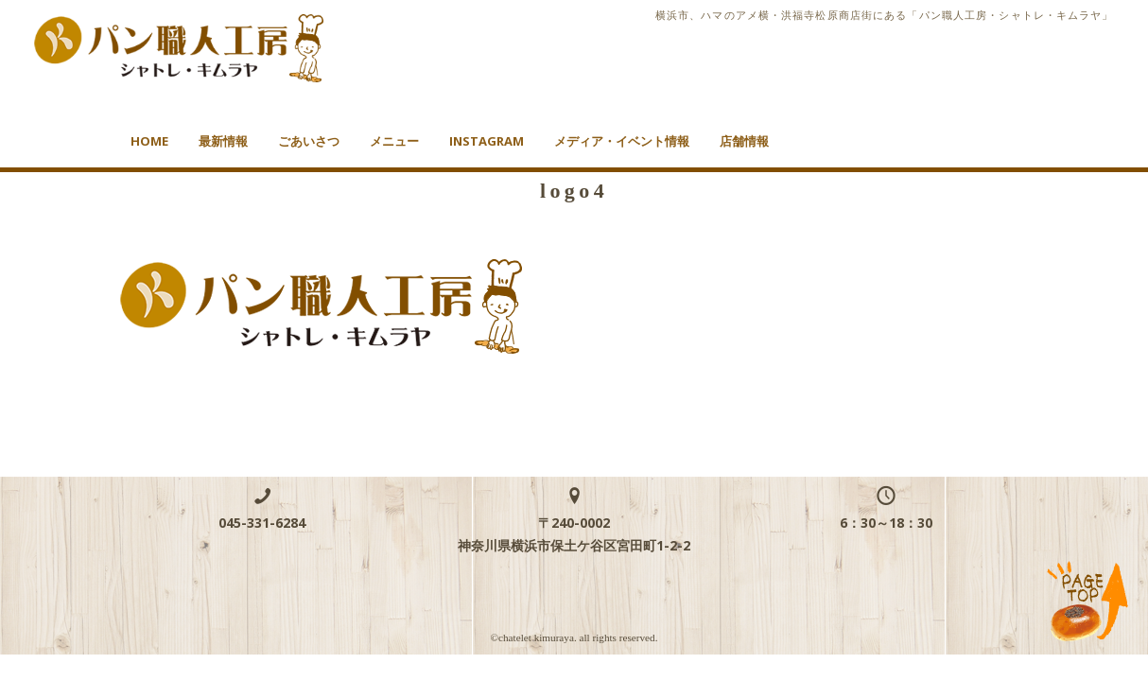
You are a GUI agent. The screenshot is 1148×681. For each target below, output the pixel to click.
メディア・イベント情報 (621, 140)
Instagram (486, 140)
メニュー (394, 140)
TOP (1088, 602)
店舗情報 (744, 140)
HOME (149, 140)
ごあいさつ (308, 140)
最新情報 (223, 140)
